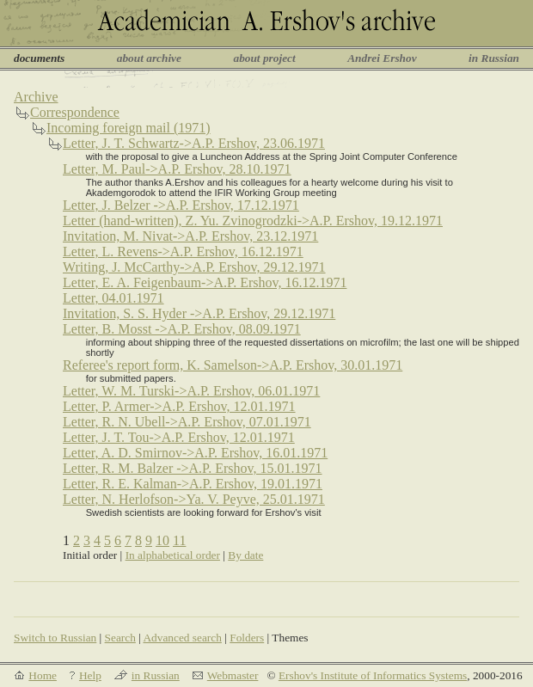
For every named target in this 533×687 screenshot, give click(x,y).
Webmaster (233, 675)
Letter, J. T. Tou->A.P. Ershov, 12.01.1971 (179, 437)
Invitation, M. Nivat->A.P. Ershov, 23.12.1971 (190, 236)
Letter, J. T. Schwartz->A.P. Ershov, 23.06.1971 (194, 143)
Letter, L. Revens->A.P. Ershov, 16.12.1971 (183, 251)
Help (90, 675)
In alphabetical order (173, 555)
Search (120, 637)
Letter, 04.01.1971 (113, 298)
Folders (247, 637)
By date (245, 555)
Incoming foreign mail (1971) (128, 127)
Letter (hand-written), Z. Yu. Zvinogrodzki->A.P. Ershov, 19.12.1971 (253, 220)
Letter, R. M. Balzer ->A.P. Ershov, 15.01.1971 (192, 468)
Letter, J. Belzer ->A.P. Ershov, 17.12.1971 (181, 205)
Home (42, 675)
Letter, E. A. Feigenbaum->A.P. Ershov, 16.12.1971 (204, 282)
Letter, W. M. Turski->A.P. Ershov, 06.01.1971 (191, 390)
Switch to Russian (55, 637)
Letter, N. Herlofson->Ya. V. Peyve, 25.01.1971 (194, 499)
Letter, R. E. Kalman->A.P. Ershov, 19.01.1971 (192, 483)
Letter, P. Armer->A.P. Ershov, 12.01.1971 (179, 406)
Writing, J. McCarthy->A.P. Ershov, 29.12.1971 (194, 267)
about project (264, 58)
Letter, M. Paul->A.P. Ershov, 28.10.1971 (177, 169)
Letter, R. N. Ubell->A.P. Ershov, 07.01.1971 (187, 421)
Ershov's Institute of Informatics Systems (373, 675)
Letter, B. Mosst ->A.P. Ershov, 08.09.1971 (182, 329)
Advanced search (182, 637)
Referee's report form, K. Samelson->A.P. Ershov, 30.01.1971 (232, 365)
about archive (149, 58)
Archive (36, 96)
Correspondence (74, 112)
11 (179, 540)
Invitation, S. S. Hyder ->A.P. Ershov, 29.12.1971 (199, 313)
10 (162, 540)
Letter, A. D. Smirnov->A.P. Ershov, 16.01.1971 (195, 452)
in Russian (494, 58)
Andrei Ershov (381, 58)
